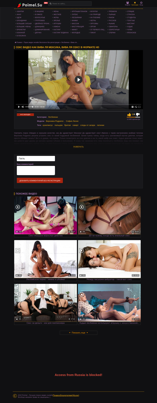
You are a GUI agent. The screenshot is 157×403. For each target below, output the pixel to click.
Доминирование (42, 30)
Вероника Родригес (55, 121)
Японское (131, 33)
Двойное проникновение (43, 24)
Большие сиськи (24, 24)
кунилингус (48, 125)
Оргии (93, 27)
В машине (39, 11)
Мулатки (94, 11)
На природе (95, 14)
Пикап (93, 33)
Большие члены (24, 27)
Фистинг (131, 24)
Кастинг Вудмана (61, 33)
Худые (130, 27)
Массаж (75, 24)
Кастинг (57, 30)
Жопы (56, 17)
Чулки (129, 30)
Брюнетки (21, 30)
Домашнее (39, 27)
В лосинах (21, 36)
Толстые (131, 20)
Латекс (75, 14)
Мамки (75, 20)
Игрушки (57, 24)
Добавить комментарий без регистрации (39, 181)
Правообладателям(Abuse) (66, 395)
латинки (100, 125)
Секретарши (114, 30)
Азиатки (20, 11)
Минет (75, 30)
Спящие (130, 11)
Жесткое (57, 14)
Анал (19, 14)
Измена (57, 27)
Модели (127, 4)
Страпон (131, 14)
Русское (112, 20)
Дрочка (38, 33)
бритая (67, 125)
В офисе (38, 14)
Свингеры (113, 27)
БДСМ (19, 17)
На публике (95, 17)
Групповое (40, 20)
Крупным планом (79, 11)
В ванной (21, 33)
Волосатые (40, 17)
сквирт (75, 125)
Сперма (112, 33)
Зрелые (57, 20)
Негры (93, 20)
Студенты (131, 17)
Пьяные (112, 14)
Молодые (76, 33)
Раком (111, 17)
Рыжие (112, 24)
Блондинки (22, 20)
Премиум (113, 11)
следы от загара (87, 125)
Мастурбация (78, 27)
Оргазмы (94, 24)
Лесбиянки (77, 17)
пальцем (58, 125)
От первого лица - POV (98, 30)
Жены (56, 11)
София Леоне (72, 121)
